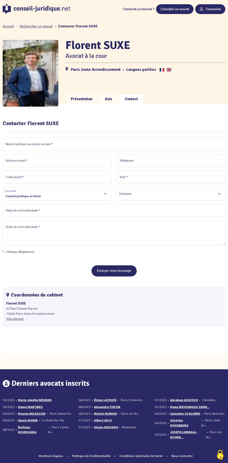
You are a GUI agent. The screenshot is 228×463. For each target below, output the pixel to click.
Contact (131, 99)
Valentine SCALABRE (185, 414)
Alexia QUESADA (106, 427)
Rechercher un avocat (36, 26)
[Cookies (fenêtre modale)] (220, 455)
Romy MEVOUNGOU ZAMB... (190, 407)
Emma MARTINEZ (30, 407)
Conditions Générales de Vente (141, 456)
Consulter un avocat (175, 9)
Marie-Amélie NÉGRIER (35, 400)
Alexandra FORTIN (107, 407)
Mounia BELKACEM (31, 414)
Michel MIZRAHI (105, 414)
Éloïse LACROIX (105, 400)
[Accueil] (9, 26)
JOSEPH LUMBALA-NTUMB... (183, 434)
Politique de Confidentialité (91, 456)
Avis (108, 99)
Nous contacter (182, 456)
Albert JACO (103, 420)
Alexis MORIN (28, 420)
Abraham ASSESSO (184, 400)
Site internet (15, 319)
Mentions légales (51, 456)
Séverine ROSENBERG (179, 422)
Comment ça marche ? (138, 9)
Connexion (210, 9)
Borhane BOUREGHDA (27, 429)
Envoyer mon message (114, 270)
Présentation (81, 99)
